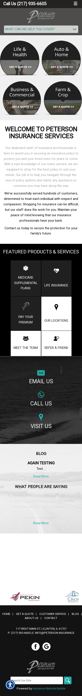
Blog (75, 559)
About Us (31, 564)
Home (6, 559)
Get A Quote (25, 559)
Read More (41, 476)
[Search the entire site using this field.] (36, 626)
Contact (50, 564)
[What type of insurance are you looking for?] (41, 29)
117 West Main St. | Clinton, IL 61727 (41, 574)
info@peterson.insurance (54, 578)
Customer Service (52, 559)
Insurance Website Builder (49, 634)
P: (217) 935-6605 (19, 578)
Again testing (41, 463)
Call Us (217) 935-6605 (25, 3)
